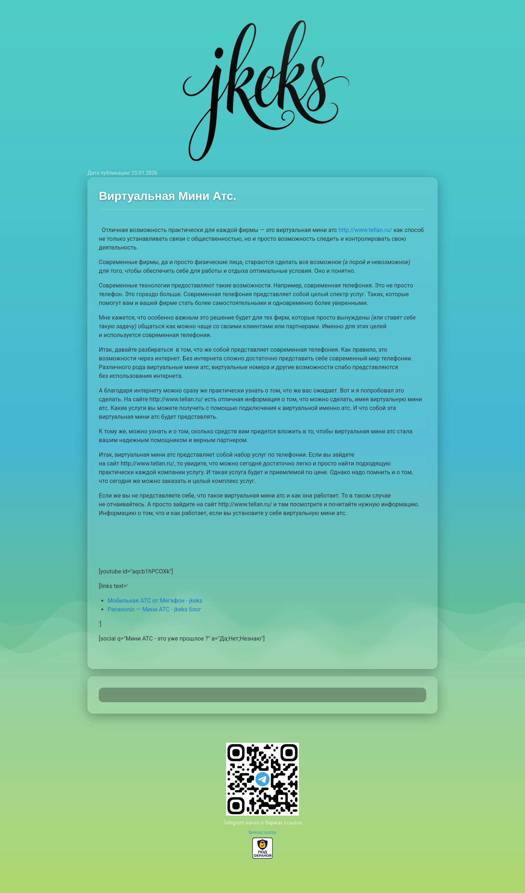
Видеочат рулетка (262, 832)
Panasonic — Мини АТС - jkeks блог (154, 609)
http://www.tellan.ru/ (365, 230)
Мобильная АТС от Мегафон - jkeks (155, 600)
